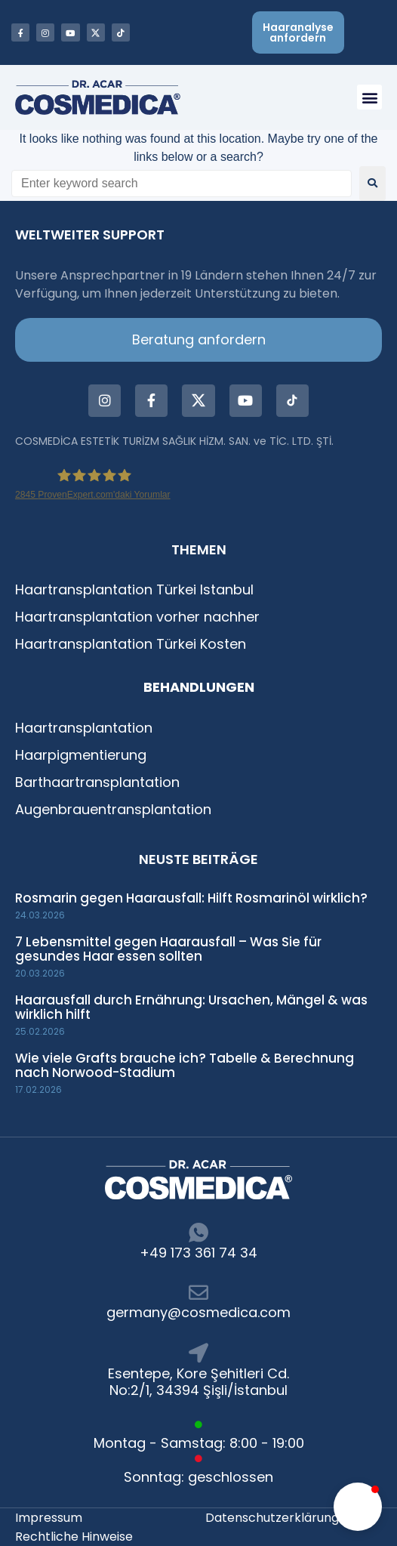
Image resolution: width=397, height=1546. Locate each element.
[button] (369, 97)
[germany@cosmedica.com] (198, 1292)
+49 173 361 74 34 (198, 1252)
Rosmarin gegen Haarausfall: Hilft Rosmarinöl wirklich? (191, 898)
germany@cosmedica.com (198, 1312)
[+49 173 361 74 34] (198, 1232)
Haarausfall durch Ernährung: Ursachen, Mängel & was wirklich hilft (191, 1007)
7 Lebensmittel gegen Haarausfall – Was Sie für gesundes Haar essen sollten (168, 949)
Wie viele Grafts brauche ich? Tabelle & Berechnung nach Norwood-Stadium (184, 1065)
